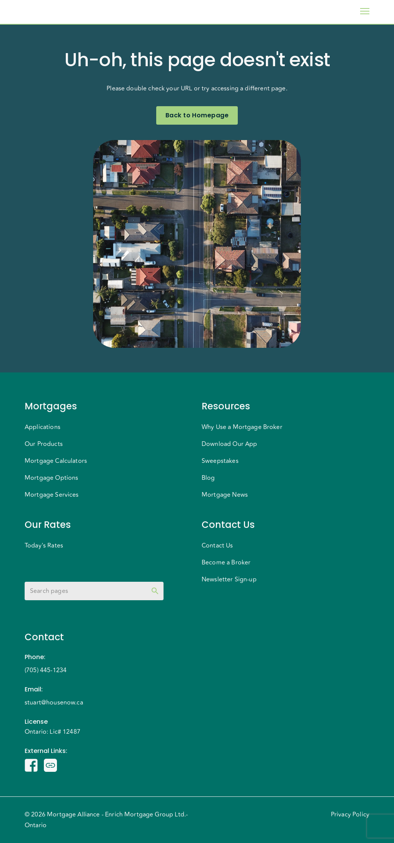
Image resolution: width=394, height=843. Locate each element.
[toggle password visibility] (155, 591)
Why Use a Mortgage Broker (242, 427)
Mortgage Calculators (56, 461)
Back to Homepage (197, 115)
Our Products (44, 444)
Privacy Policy (350, 814)
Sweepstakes (220, 461)
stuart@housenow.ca (54, 702)
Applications (42, 427)
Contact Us (217, 545)
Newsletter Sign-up (229, 579)
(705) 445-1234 (46, 670)
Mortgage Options (51, 477)
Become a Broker (226, 562)
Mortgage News (225, 494)
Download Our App (229, 444)
